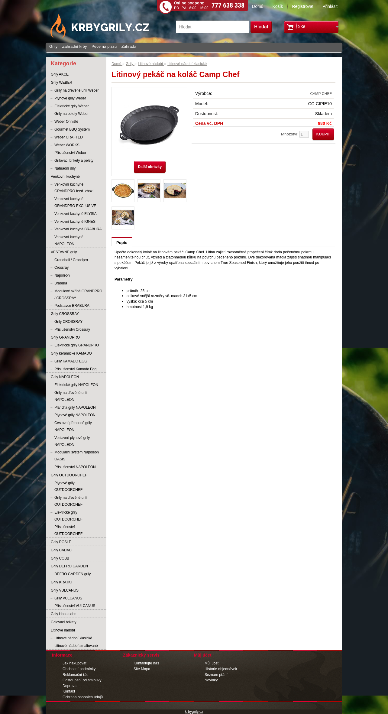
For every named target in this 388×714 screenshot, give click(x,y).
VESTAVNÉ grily (64, 252)
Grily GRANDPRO (65, 337)
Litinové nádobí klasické (73, 638)
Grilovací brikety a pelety (73, 160)
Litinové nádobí (63, 630)
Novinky (211, 680)
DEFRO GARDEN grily (72, 574)
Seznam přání (216, 675)
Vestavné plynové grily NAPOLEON (72, 441)
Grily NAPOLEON (65, 377)
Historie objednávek (221, 669)
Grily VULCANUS (65, 590)
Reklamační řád (76, 675)
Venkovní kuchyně (65, 176)
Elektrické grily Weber (71, 106)
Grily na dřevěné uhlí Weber (76, 90)
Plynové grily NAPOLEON (74, 415)
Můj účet (211, 663)
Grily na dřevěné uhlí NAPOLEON (70, 396)
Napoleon (62, 275)
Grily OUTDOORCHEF (69, 475)
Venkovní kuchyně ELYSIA (75, 214)
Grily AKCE (60, 74)
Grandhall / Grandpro (71, 260)
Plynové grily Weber (70, 98)
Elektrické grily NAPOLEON (76, 385)
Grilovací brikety (63, 622)
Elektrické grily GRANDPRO (76, 345)
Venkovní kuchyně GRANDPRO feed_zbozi (73, 187)
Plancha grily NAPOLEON (75, 407)
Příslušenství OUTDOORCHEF (68, 530)
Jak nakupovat (74, 663)
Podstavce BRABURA (71, 305)
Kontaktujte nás (146, 663)
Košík (277, 6)
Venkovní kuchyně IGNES (74, 221)
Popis (121, 242)
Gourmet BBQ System (72, 129)
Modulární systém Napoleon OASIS (76, 455)
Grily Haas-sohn (63, 614)
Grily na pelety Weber (71, 114)
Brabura (60, 283)
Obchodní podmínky (79, 669)
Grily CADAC (61, 550)
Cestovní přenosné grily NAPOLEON (73, 426)
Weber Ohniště (66, 121)
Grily (53, 46)
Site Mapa (142, 669)
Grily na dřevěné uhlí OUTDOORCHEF (70, 501)
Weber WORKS (66, 145)
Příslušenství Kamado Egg (75, 369)
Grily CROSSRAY (65, 314)
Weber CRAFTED (68, 137)
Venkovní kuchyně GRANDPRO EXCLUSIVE (75, 202)
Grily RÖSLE (61, 542)
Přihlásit (330, 6)
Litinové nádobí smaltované (76, 646)
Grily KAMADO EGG (70, 361)
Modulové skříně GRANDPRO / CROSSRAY (78, 294)
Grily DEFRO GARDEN (69, 566)
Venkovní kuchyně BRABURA (78, 229)
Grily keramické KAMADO (71, 353)
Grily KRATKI (61, 582)
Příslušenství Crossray (72, 329)
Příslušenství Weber (70, 153)
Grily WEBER (61, 82)
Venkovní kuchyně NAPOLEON (68, 240)
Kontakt (69, 691)
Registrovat (302, 6)
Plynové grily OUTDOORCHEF (68, 486)
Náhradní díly (65, 168)
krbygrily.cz (194, 711)
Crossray (61, 267)
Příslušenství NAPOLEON (75, 467)
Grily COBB (60, 558)
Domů (257, 6)
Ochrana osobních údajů (83, 697)
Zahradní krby (74, 46)
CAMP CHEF (321, 94)
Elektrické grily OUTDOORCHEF (68, 515)
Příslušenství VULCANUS (74, 606)
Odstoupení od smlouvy (82, 680)
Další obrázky (150, 167)
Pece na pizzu (104, 46)
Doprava (69, 686)
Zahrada (128, 46)
